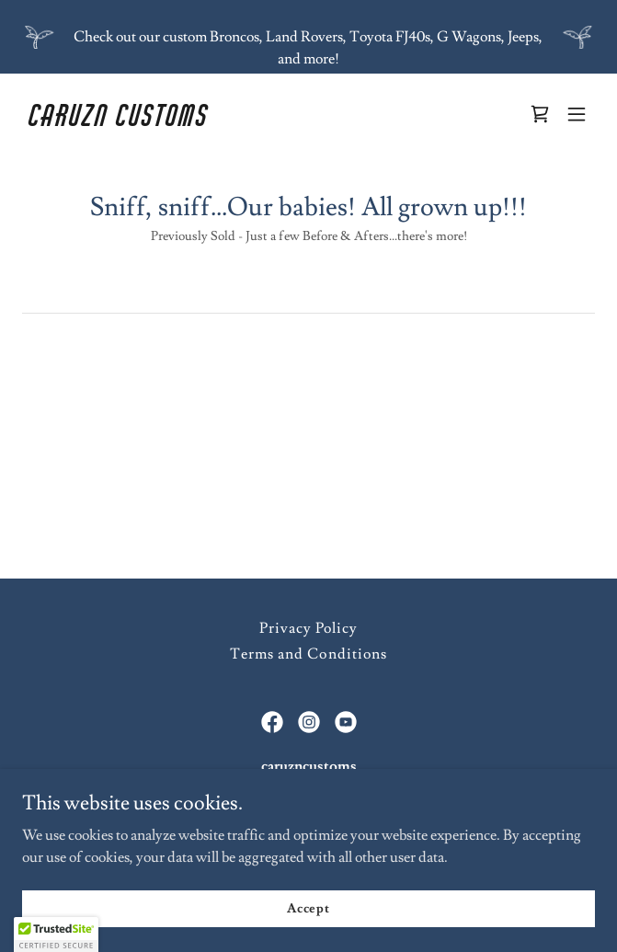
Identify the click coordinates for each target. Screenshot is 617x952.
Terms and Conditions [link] (308, 654)
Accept (308, 908)
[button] (576, 114)
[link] (222, 121)
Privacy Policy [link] (308, 628)
